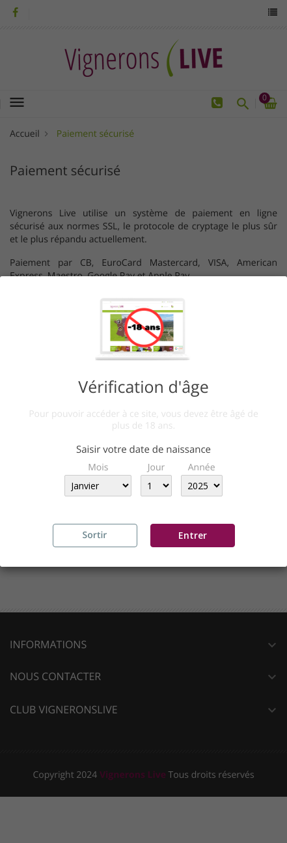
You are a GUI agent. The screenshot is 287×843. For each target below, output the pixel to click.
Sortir (95, 535)
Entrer (192, 535)
